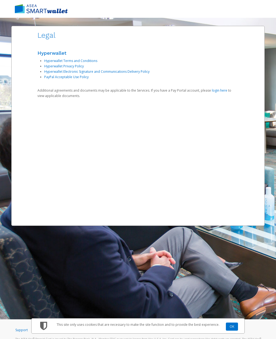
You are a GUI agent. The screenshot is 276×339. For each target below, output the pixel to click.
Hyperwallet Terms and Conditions (70, 60)
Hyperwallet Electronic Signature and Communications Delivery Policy (97, 71)
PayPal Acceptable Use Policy (66, 77)
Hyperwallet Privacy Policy (64, 66)
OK (232, 326)
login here (219, 90)
